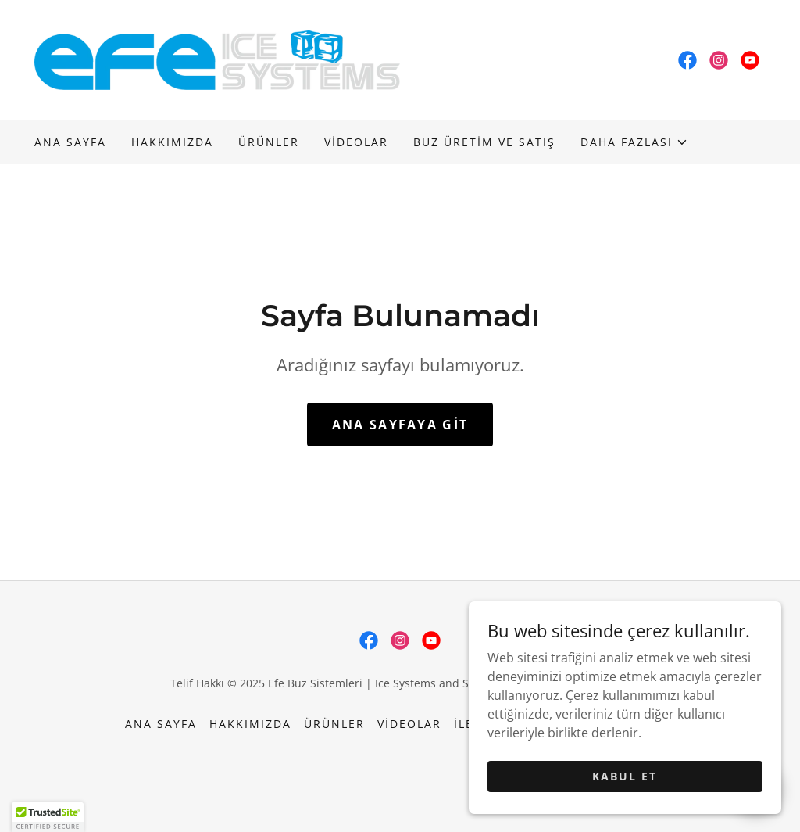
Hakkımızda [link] (172, 141)
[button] (634, 142)
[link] (217, 58)
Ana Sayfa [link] (70, 141)
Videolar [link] (356, 141)
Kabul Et (624, 776)
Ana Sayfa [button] (161, 723)
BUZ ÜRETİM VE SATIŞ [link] (484, 141)
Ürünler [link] (268, 141)
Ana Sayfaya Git (400, 424)
